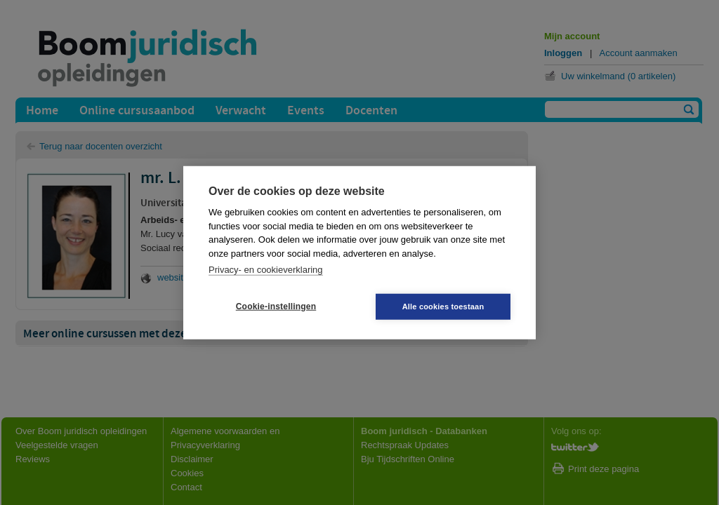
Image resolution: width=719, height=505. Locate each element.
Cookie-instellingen (276, 306)
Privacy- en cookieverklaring (266, 269)
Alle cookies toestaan (443, 306)
